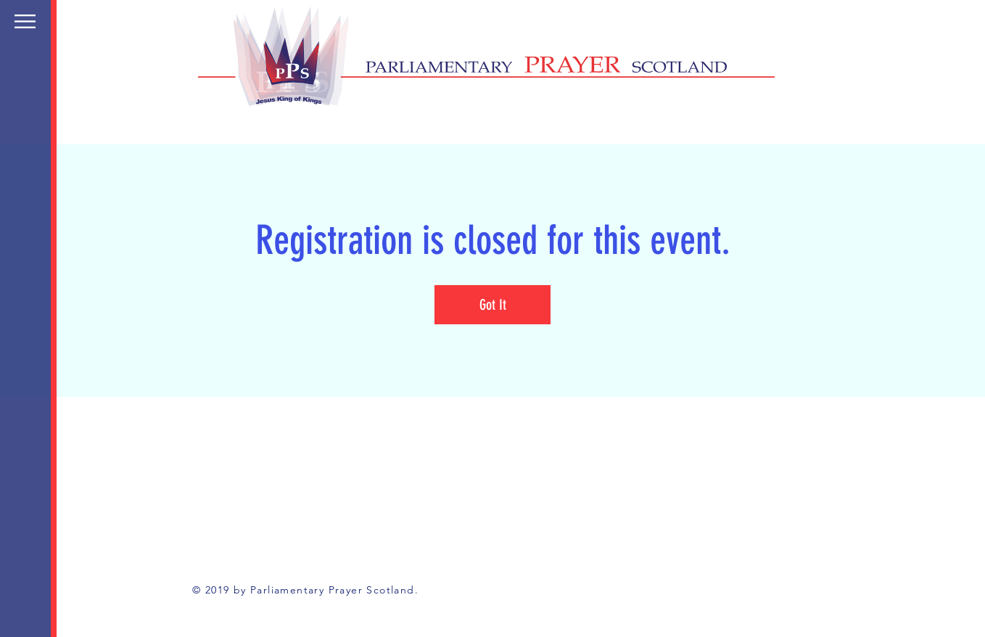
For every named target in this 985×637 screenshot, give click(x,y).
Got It (492, 304)
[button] (25, 21)
